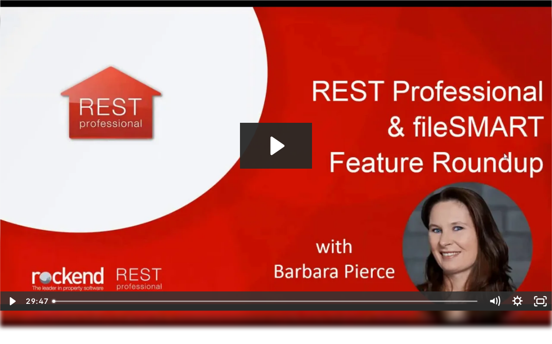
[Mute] (494, 301)
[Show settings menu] (517, 301)
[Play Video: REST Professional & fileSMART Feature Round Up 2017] (276, 146)
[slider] (265, 301)
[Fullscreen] (540, 301)
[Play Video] (11, 301)
